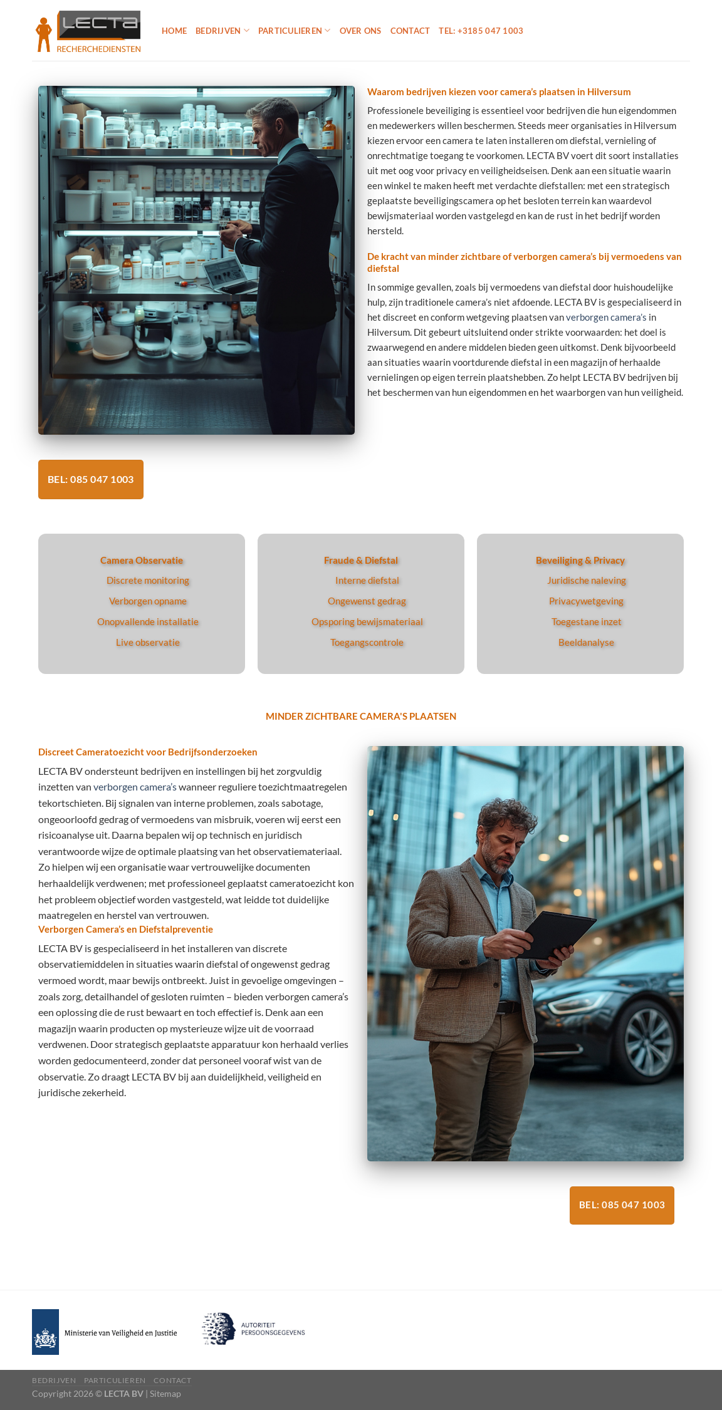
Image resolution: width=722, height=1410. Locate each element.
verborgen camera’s (606, 317)
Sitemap (165, 1393)
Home (174, 31)
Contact (410, 31)
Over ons (361, 31)
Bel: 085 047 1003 (91, 479)
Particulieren (294, 30)
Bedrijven (222, 30)
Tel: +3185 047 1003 (481, 31)
